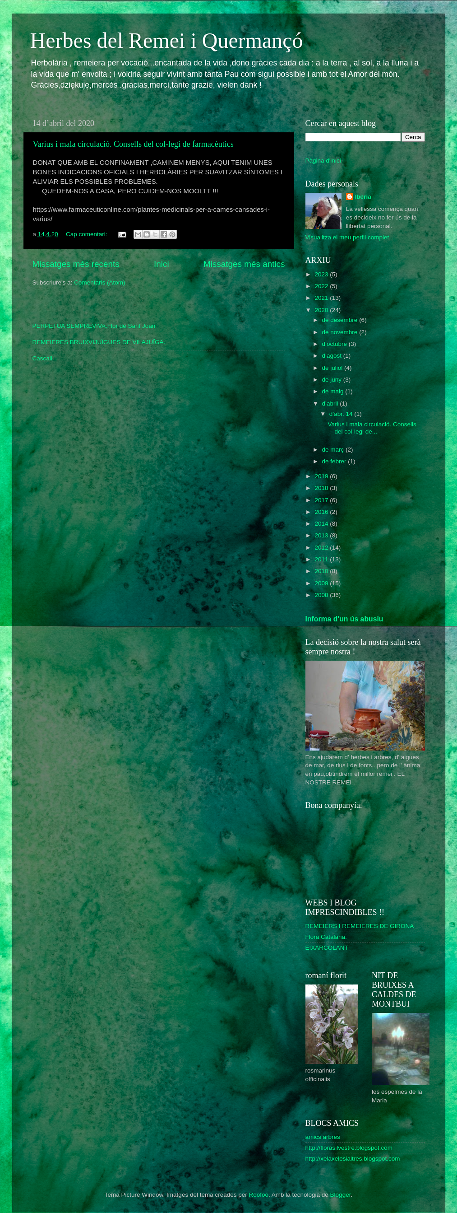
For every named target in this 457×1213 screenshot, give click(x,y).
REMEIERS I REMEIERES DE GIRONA (359, 926)
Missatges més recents (76, 264)
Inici (161, 264)
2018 (322, 488)
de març (334, 449)
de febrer (335, 461)
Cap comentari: (87, 234)
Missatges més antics (244, 264)
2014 (322, 523)
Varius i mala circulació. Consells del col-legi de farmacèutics (133, 144)
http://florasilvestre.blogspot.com (349, 1147)
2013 (322, 535)
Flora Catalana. (326, 936)
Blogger (340, 1194)
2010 (322, 571)
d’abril (331, 403)
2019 (322, 476)
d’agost (332, 355)
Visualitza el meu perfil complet (347, 237)
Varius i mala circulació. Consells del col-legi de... (372, 428)
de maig (334, 391)
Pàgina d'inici (323, 160)
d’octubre (335, 344)
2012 (322, 547)
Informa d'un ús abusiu (344, 619)
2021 (322, 297)
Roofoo (258, 1194)
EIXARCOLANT (326, 947)
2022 (322, 286)
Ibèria (363, 196)
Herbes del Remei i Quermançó (166, 40)
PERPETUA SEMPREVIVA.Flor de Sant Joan (94, 325)
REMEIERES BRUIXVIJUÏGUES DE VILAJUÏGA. (99, 342)
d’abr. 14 (342, 414)
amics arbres (322, 1137)
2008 (322, 595)
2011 (322, 559)
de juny (332, 379)
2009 (322, 583)
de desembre (341, 320)
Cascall (42, 358)
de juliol (333, 367)
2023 (322, 274)
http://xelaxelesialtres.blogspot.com (352, 1158)
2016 (322, 512)
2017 (322, 500)
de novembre (341, 332)
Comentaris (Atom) (99, 282)
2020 (322, 310)
